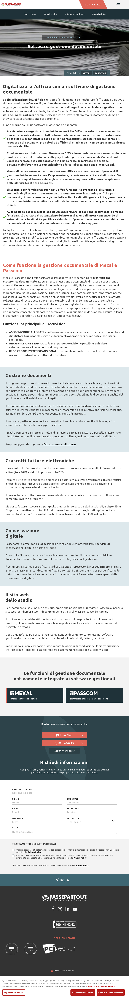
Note (15, 827)
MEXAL (87, 73)
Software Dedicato (74, 14)
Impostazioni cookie (64, 970)
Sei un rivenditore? (64, 750)
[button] (64, 880)
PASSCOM (100, 73)
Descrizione (30, 14)
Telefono (73, 808)
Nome (15, 799)
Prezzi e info (98, 14)
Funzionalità (50, 14)
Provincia (73, 818)
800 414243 (69, 743)
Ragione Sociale (22, 789)
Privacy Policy (34, 852)
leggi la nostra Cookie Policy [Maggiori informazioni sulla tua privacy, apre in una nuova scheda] (101, 989)
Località (17, 818)
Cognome (72, 799)
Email (15, 808)
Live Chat (69, 735)
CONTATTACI (93, 4)
